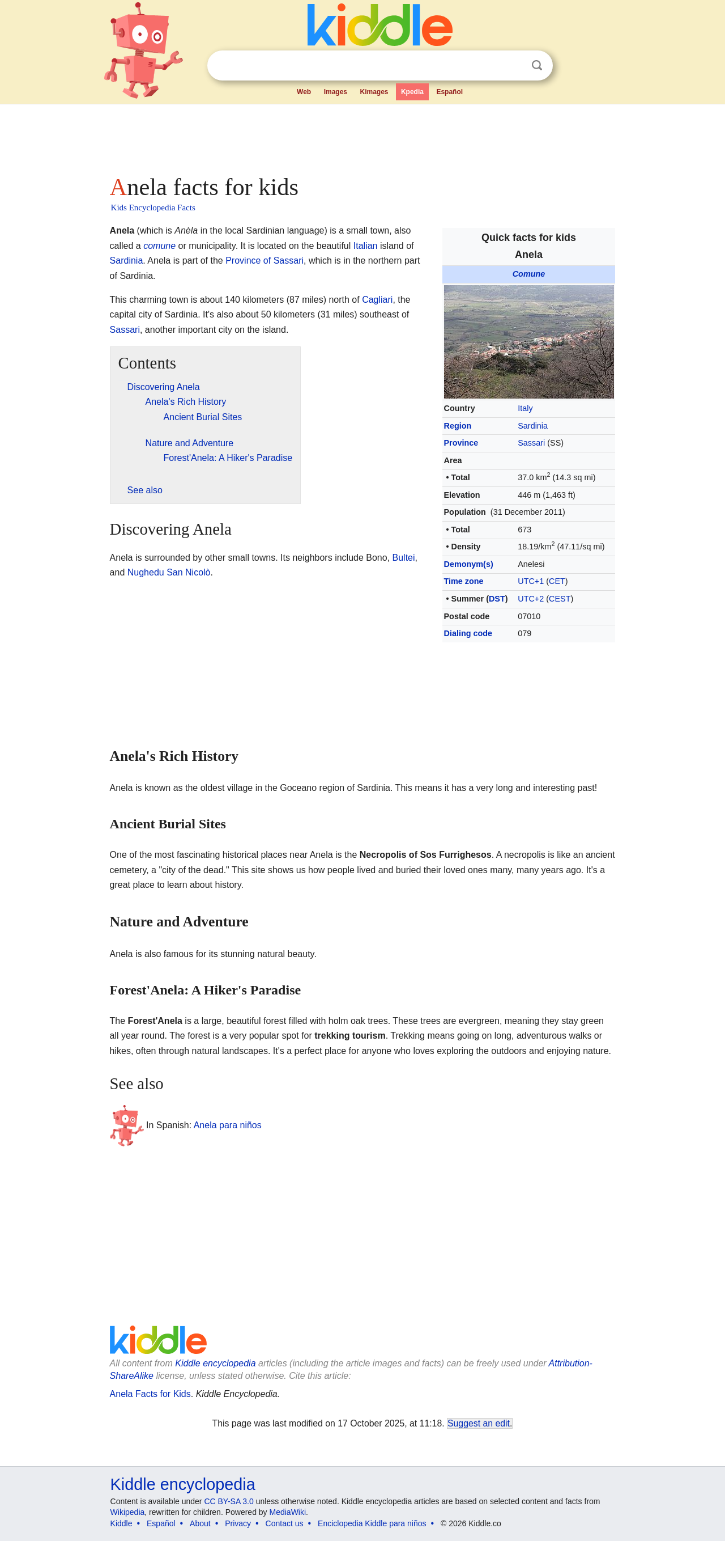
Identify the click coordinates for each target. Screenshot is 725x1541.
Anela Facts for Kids (150, 1394)
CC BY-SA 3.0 (228, 1501)
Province (461, 442)
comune (159, 246)
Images (335, 92)
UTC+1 (531, 581)
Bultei (404, 557)
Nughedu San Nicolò (169, 572)
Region (458, 425)
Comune (529, 273)
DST (497, 598)
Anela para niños (228, 1124)
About (200, 1523)
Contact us (285, 1523)
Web (304, 92)
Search (537, 65)
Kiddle (121, 1523)
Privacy (238, 1523)
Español (449, 92)
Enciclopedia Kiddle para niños (372, 1523)
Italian (365, 246)
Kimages (374, 92)
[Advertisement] (362, 136)
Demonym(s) (468, 564)
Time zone (464, 581)
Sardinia (533, 425)
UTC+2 (531, 598)
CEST (559, 598)
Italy (525, 408)
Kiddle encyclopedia (215, 1363)
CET (557, 581)
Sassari (531, 442)
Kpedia (412, 92)
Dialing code (468, 633)
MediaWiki (288, 1512)
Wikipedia (127, 1512)
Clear (513, 65)
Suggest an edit (478, 1423)
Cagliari (377, 299)
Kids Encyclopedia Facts (153, 207)
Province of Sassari (264, 260)
